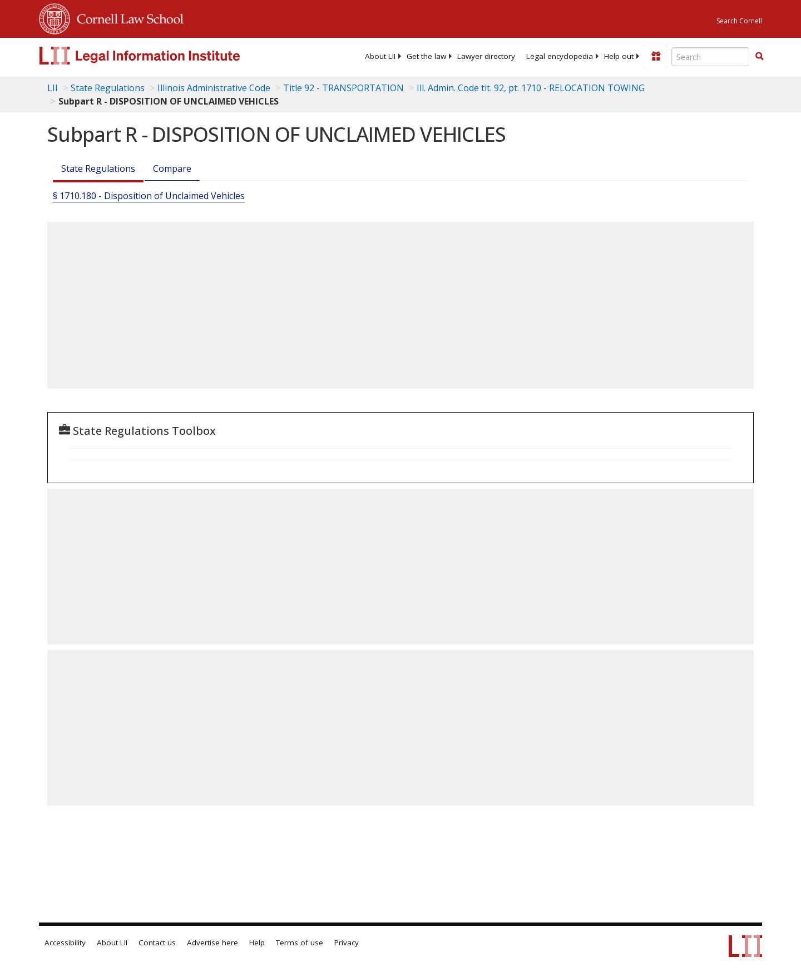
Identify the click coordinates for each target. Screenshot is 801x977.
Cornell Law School (127, 17)
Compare (172, 168)
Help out (619, 56)
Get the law (426, 56)
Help (257, 943)
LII (52, 88)
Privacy (346, 943)
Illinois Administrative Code (213, 88)
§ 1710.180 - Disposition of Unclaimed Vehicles (149, 196)
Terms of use (299, 943)
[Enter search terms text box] (710, 56)
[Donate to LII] (656, 56)
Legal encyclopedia (559, 56)
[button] (759, 56)
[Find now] (759, 57)
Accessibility (65, 943)
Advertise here (212, 943)
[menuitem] (380, 56)
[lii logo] (164, 56)
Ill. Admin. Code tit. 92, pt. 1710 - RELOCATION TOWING (531, 88)
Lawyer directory (486, 56)
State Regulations (108, 88)
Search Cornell (739, 21)
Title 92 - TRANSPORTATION (343, 88)
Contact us (157, 943)
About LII (380, 56)
